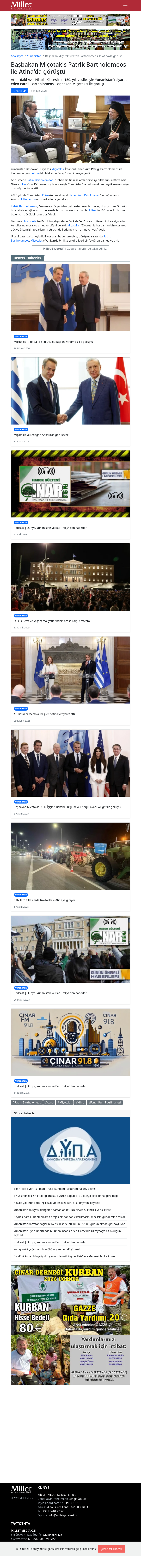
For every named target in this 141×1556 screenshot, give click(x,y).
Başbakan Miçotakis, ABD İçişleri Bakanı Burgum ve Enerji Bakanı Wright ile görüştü (67, 807)
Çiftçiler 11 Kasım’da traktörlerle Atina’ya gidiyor (44, 900)
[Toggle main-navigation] (125, 5)
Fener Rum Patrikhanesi (84, 195)
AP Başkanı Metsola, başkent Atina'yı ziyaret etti (44, 714)
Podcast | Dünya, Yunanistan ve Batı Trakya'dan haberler (50, 528)
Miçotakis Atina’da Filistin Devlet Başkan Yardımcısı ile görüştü (53, 342)
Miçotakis (58, 169)
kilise (24, 199)
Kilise (23, 184)
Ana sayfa (17, 56)
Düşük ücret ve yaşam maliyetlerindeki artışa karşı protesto (52, 621)
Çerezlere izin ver (111, 1549)
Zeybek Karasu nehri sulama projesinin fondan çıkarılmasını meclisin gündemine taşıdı (69, 1217)
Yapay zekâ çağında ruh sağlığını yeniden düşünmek (47, 1249)
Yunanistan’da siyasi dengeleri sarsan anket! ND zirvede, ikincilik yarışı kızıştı (62, 1210)
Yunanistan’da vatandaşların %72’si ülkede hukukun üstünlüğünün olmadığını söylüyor (69, 1224)
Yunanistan (34, 56)
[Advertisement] (70, 1434)
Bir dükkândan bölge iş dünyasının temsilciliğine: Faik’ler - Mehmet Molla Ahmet (65, 1256)
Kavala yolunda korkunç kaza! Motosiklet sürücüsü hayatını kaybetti (57, 1203)
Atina (35, 173)
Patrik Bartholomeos (40, 180)
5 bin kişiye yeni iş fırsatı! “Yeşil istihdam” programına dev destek (55, 1189)
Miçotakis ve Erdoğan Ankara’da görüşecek (41, 435)
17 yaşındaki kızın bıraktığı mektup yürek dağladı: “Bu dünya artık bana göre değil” (66, 1196)
